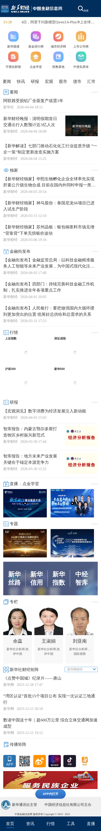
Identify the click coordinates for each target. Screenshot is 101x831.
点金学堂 (31, 483)
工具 (71, 823)
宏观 (49, 81)
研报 (35, 81)
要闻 (7, 81)
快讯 (21, 81)
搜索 (83, 9)
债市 (77, 81)
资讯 (30, 823)
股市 (63, 81)
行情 (50, 823)
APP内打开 (50, 794)
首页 (10, 823)
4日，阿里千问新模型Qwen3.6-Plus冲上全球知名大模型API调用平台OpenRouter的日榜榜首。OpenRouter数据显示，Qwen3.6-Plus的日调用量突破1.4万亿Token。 (58, 22)
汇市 (91, 81)
